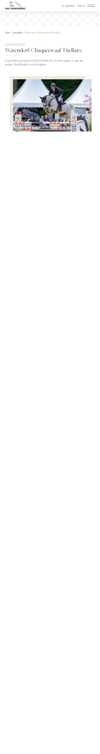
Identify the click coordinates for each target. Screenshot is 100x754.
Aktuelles (17, 33)
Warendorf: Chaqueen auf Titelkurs (42, 33)
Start (7, 33)
